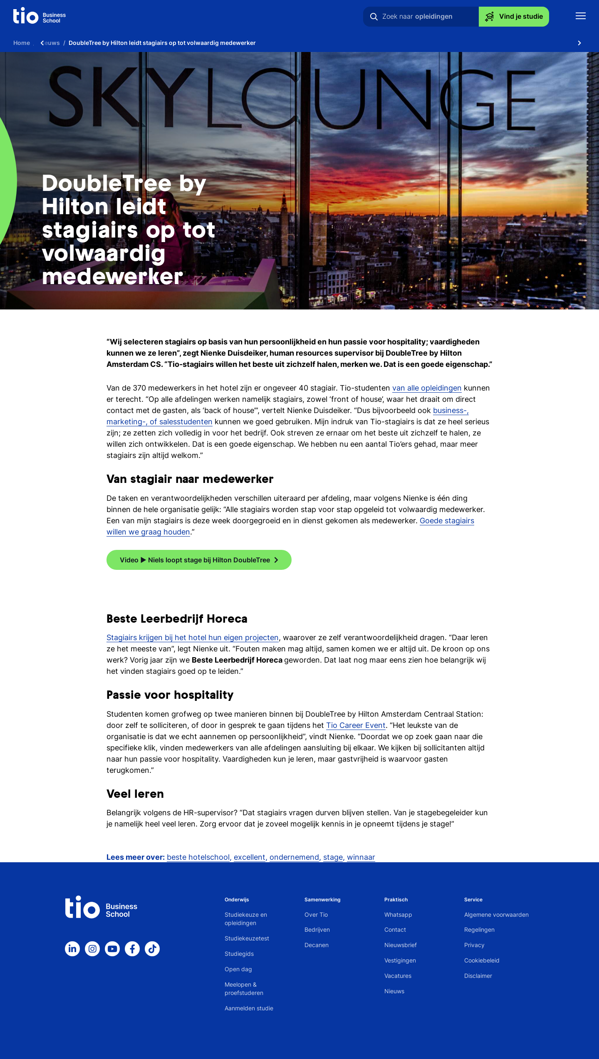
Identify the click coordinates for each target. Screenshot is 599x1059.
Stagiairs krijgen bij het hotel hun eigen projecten (192, 637)
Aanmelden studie (249, 1008)
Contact (395, 929)
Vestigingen (400, 960)
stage (333, 857)
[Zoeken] (374, 16)
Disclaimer (478, 975)
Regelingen (479, 929)
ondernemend (294, 857)
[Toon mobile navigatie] (581, 16)
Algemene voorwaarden (496, 914)
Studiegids (239, 953)
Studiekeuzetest (247, 938)
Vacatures (397, 975)
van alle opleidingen (427, 388)
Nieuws (394, 991)
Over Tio (316, 914)
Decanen (316, 944)
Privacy (474, 944)
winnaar (361, 857)
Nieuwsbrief (400, 944)
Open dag (238, 968)
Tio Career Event (356, 725)
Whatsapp (398, 914)
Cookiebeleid (482, 960)
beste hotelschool (198, 857)
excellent (249, 857)
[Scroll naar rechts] (579, 42)
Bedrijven (317, 929)
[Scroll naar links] (42, 42)
